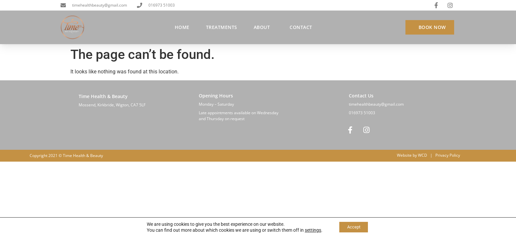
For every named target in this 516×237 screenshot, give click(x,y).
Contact (301, 27)
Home (182, 27)
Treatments (221, 27)
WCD (422, 155)
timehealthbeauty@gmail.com (376, 104)
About (263, 27)
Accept (354, 226)
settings (310, 229)
